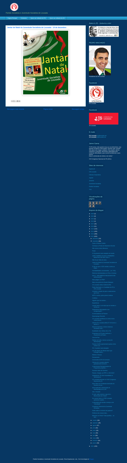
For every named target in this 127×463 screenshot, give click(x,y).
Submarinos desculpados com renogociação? (100, 310)
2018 (92, 221)
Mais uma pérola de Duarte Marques (102, 282)
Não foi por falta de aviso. (99, 260)
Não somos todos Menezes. (100, 248)
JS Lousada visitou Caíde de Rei (101, 284)
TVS (90, 189)
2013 (92, 234)
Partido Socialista (94, 186)
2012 (92, 236)
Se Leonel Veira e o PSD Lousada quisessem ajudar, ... (102, 399)
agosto (95, 425)
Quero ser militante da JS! (57, 18)
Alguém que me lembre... (99, 300)
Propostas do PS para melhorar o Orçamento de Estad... (101, 334)
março (95, 438)
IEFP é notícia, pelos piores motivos (102, 295)
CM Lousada (92, 172)
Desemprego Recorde (98, 316)
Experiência (95, 303)
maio (94, 433)
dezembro (96, 238)
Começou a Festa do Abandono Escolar (103, 246)
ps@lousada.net (101, 135)
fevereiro (95, 440)
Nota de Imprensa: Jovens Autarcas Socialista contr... (102, 327)
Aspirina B (92, 169)
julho (94, 428)
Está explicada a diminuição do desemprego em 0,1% (101, 388)
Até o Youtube (96, 391)
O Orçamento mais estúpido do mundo (103, 253)
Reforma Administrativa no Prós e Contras (104, 273)
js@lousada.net (101, 137)
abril (94, 435)
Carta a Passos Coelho (98, 243)
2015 (92, 229)
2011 (92, 446)
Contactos (24, 18)
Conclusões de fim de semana (101, 359)
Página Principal (12, 18)
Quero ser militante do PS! (38, 18)
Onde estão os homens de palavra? (102, 410)
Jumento (91, 180)
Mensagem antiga (78, 109)
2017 (92, 224)
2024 (92, 216)
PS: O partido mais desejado (100, 348)
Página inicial (47, 109)
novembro (96, 241)
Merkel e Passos (97, 355)
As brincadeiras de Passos (99, 313)
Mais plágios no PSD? (98, 279)
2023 (92, 218)
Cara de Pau (95, 337)
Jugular (91, 177)
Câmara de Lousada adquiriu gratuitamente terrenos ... (100, 363)
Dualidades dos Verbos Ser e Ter (101, 331)
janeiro (95, 443)
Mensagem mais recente (15, 109)
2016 (92, 226)
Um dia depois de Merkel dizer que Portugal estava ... (102, 351)
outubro (95, 420)
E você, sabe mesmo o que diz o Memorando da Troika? (101, 395)
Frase (93, 251)
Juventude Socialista (95, 183)
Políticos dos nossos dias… (100, 413)
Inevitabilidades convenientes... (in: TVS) (103, 270)
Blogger (91, 459)
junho (94, 430)
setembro (95, 423)
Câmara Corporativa (95, 175)
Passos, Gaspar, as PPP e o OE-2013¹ (103, 373)
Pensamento (95, 357)
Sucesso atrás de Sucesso (99, 370)
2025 (92, 213)
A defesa (94, 298)
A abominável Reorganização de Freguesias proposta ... (101, 367)
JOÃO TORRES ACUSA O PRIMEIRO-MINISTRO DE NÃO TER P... (103, 256)
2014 (92, 231)
